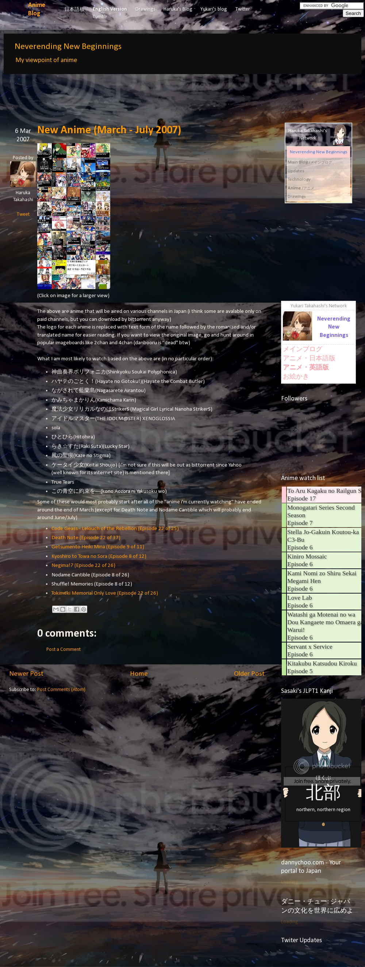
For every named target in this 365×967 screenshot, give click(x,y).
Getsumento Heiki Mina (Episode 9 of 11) (97, 547)
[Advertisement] (142, 93)
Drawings (145, 9)
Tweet (23, 214)
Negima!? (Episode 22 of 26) (83, 565)
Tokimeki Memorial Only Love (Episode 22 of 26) (104, 593)
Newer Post (26, 674)
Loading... (291, 882)
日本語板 (74, 9)
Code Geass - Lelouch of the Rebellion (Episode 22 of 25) (115, 529)
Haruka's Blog (178, 9)
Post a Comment (63, 649)
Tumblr (100, 17)
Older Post (249, 674)
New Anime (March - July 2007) (109, 130)
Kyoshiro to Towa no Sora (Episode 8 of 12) (98, 556)
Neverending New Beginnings (68, 46)
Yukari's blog (213, 9)
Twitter (242, 9)
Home (139, 674)
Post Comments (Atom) (61, 689)
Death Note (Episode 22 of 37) (85, 538)
